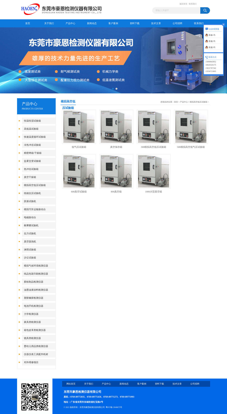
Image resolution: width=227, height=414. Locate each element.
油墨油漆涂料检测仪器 (36, 290)
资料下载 (134, 23)
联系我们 (193, 4)
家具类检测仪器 (32, 322)
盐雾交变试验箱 (32, 161)
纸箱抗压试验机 (32, 193)
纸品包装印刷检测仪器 (36, 273)
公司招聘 (177, 23)
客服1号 (212, 35)
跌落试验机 (30, 201)
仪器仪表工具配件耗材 (36, 354)
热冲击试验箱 (31, 169)
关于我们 (49, 23)
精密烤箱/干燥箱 (33, 153)
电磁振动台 (30, 217)
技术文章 (156, 23)
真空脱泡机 (30, 241)
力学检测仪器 (31, 314)
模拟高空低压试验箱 (35, 185)
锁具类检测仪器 (32, 338)
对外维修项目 (31, 362)
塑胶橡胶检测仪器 (33, 298)
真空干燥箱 (30, 177)
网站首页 (70, 384)
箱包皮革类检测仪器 (35, 330)
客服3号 (212, 47)
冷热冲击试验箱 (32, 145)
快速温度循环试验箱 (35, 137)
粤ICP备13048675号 (114, 407)
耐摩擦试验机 (31, 225)
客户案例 (113, 23)
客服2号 (212, 41)
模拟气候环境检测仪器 (36, 265)
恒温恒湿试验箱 (32, 120)
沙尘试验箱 (30, 257)
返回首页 (183, 4)
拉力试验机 (30, 233)
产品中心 (70, 23)
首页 (27, 23)
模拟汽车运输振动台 (35, 209)
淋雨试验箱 (30, 249)
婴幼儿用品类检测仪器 (36, 346)
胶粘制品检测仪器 (33, 282)
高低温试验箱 (31, 129)
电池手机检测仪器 (33, 306)
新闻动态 (92, 23)
